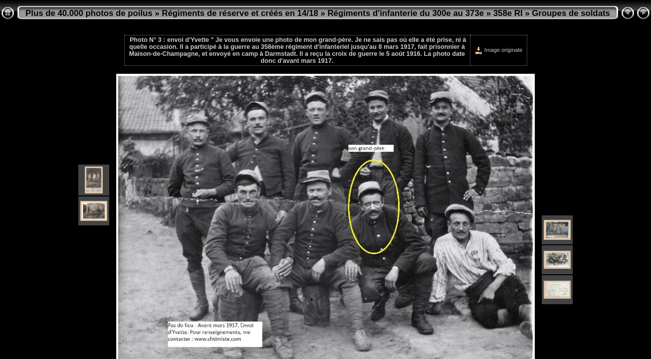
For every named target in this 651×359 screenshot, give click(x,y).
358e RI (508, 13)
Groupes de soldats (571, 13)
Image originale (498, 50)
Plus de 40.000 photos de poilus (89, 13)
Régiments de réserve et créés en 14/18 (240, 13)
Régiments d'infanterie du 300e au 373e (405, 13)
